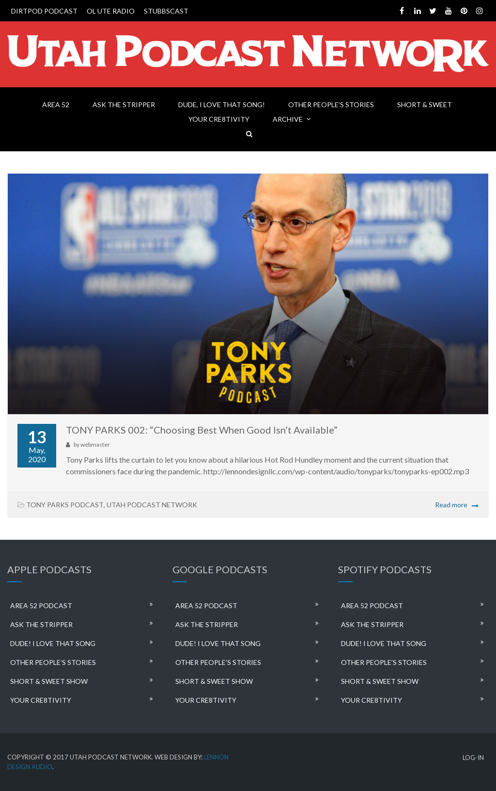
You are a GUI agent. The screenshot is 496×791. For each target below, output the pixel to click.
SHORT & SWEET (424, 104)
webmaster (95, 444)
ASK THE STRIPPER (124, 104)
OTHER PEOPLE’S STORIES (331, 104)
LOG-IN (473, 758)
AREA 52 (55, 104)
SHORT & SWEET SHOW (49, 681)
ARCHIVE (288, 119)
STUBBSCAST (166, 11)
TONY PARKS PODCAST (65, 504)
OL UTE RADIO (111, 11)
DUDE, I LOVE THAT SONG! (221, 104)
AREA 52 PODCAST (41, 605)
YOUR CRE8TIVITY (218, 119)
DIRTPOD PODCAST (44, 11)
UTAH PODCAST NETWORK (152, 504)
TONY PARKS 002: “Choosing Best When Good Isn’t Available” (202, 430)
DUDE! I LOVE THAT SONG (52, 643)
